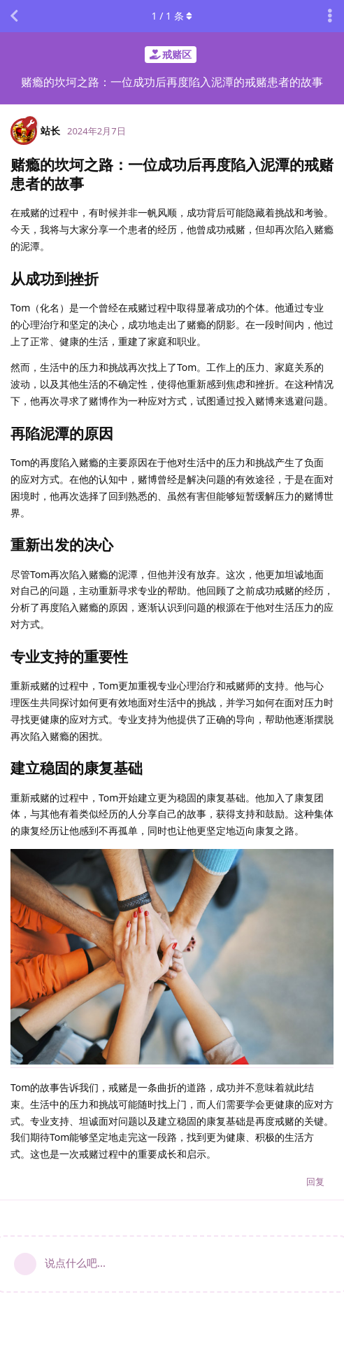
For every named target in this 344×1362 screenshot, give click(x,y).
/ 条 (172, 15)
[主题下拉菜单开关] (330, 16)
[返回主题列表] (14, 16)
